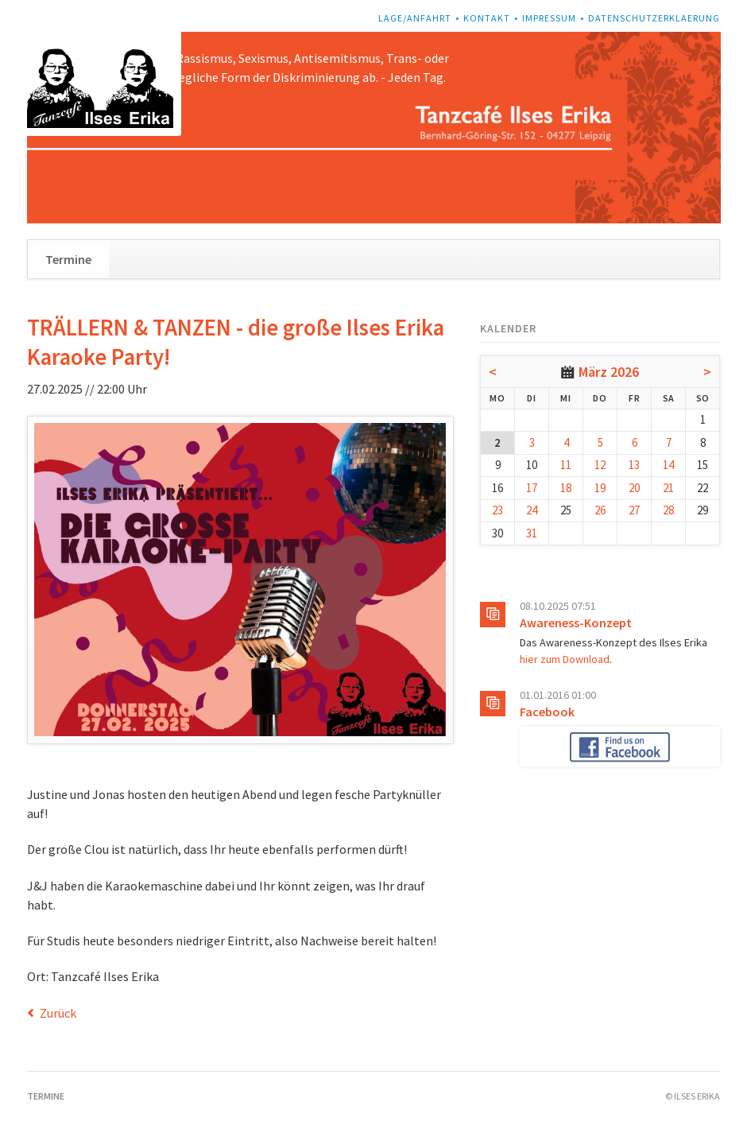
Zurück (58, 1013)
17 (531, 487)
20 (634, 487)
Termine (68, 259)
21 (668, 487)
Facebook (547, 712)
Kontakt (486, 18)
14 (668, 464)
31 (531, 533)
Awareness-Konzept (576, 622)
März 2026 (609, 372)
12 (600, 464)
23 (497, 510)
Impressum (549, 18)
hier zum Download (565, 659)
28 (668, 510)
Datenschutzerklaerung (654, 18)
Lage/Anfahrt (414, 18)
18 (565, 487)
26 (600, 510)
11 (565, 464)
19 (600, 487)
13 (634, 464)
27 (634, 510)
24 (531, 510)
